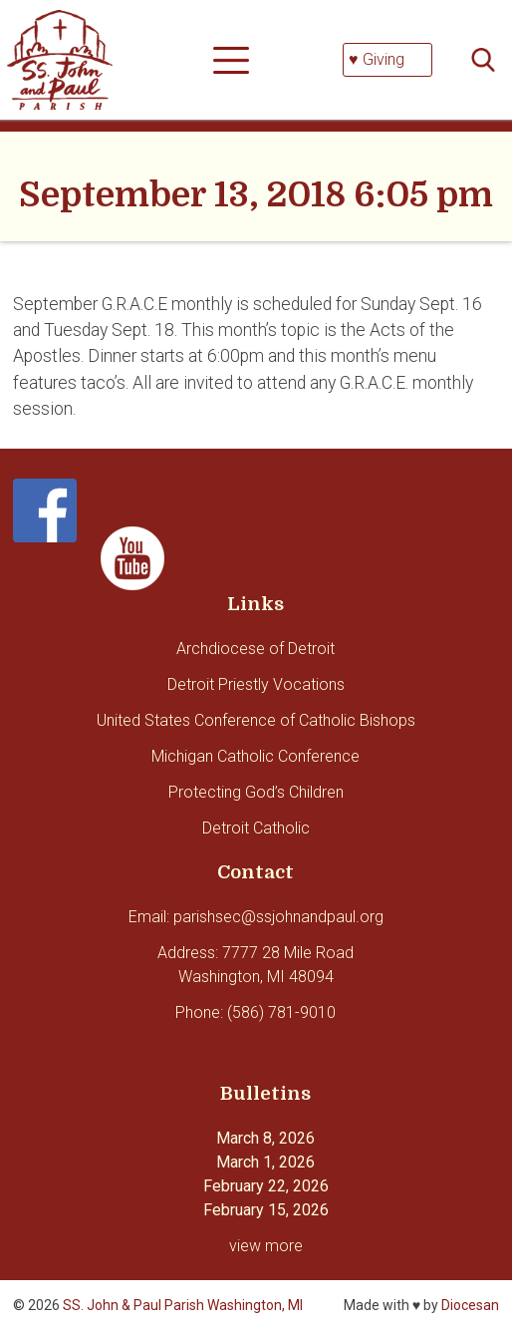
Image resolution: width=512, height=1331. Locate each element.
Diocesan (470, 1305)
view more (266, 1245)
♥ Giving (376, 59)
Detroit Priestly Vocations (256, 684)
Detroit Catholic (256, 828)
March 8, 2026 (265, 1138)
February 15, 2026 (266, 1209)
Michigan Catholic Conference (255, 756)
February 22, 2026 (266, 1185)
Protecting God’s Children (256, 792)
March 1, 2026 (265, 1162)
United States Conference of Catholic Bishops (256, 720)
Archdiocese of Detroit (255, 648)
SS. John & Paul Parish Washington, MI (183, 1305)
